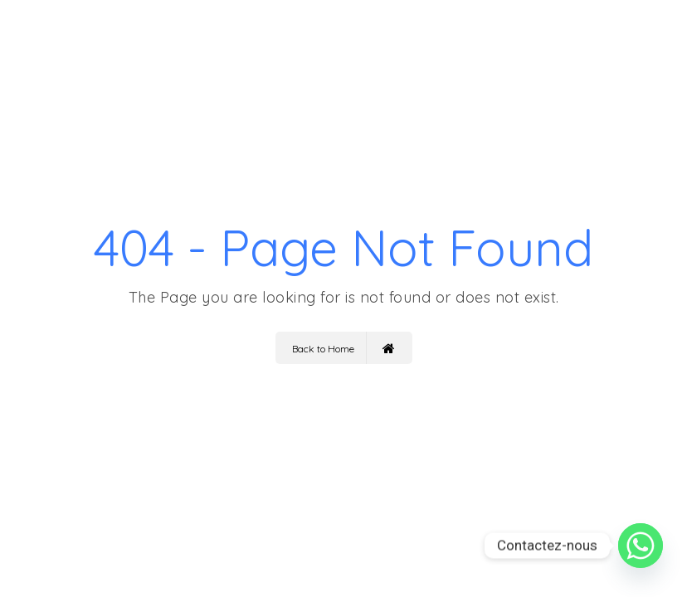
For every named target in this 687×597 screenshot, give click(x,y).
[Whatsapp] (640, 545)
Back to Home (343, 348)
